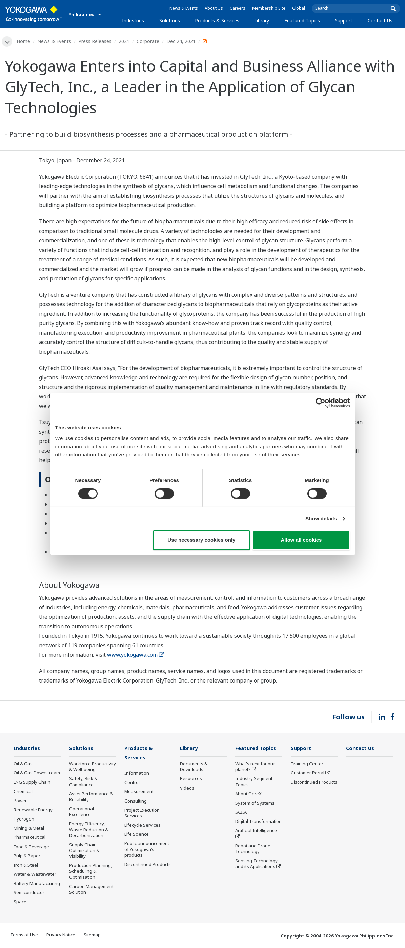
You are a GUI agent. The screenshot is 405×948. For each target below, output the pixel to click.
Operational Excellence (81, 812)
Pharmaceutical (29, 838)
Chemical (23, 792)
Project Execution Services (142, 813)
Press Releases (95, 41)
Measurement (139, 792)
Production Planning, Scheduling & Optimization (90, 872)
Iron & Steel (26, 865)
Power (20, 801)
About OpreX (248, 794)
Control (132, 783)
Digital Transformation (258, 822)
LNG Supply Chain (32, 782)
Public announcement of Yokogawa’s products (146, 850)
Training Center (307, 764)
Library (261, 20)
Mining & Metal (29, 829)
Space (20, 902)
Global (298, 8)
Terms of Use (24, 935)
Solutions (169, 20)
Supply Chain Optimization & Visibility (84, 851)
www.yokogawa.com (135, 655)
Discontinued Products (147, 865)
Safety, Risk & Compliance (83, 782)
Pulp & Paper (27, 856)
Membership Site (268, 8)
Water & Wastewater (35, 875)
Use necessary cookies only (201, 540)
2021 (124, 41)
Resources (191, 779)
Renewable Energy (33, 810)
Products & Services (217, 20)
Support (343, 20)
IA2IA (241, 813)
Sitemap (92, 935)
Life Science (136, 835)
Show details (321, 518)
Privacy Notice (60, 935)
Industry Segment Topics (253, 782)
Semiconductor (29, 893)
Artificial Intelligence (256, 831)
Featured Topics (302, 20)
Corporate (148, 41)
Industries (133, 20)
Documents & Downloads (193, 767)
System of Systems (255, 804)
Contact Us (380, 20)
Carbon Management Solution (91, 889)
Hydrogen (24, 819)
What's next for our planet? (255, 767)
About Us (214, 8)
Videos (187, 788)
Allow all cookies (301, 540)
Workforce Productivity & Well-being (92, 767)
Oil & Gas (23, 764)
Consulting (135, 801)
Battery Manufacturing (37, 884)
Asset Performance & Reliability (91, 797)
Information (136, 774)
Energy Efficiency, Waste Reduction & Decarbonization (88, 830)
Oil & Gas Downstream (37, 773)
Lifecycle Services (142, 826)
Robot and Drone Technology (252, 849)
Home (24, 41)
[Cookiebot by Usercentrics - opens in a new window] (320, 403)
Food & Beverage (31, 847)
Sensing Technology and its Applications (256, 864)
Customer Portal (307, 773)
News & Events (183, 8)
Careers (237, 8)
